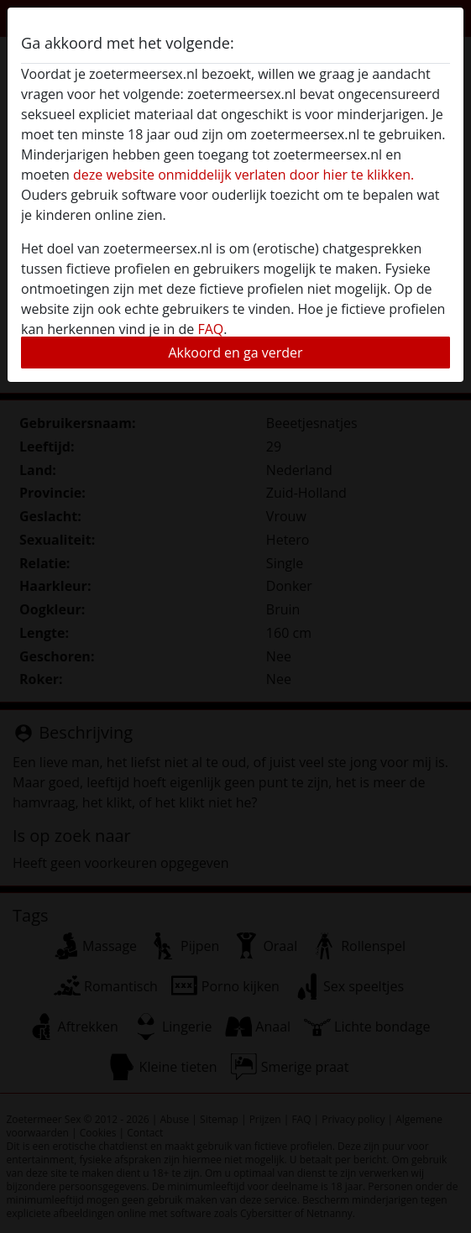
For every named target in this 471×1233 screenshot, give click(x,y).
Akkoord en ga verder (235, 352)
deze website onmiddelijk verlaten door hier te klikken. (243, 174)
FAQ (210, 329)
